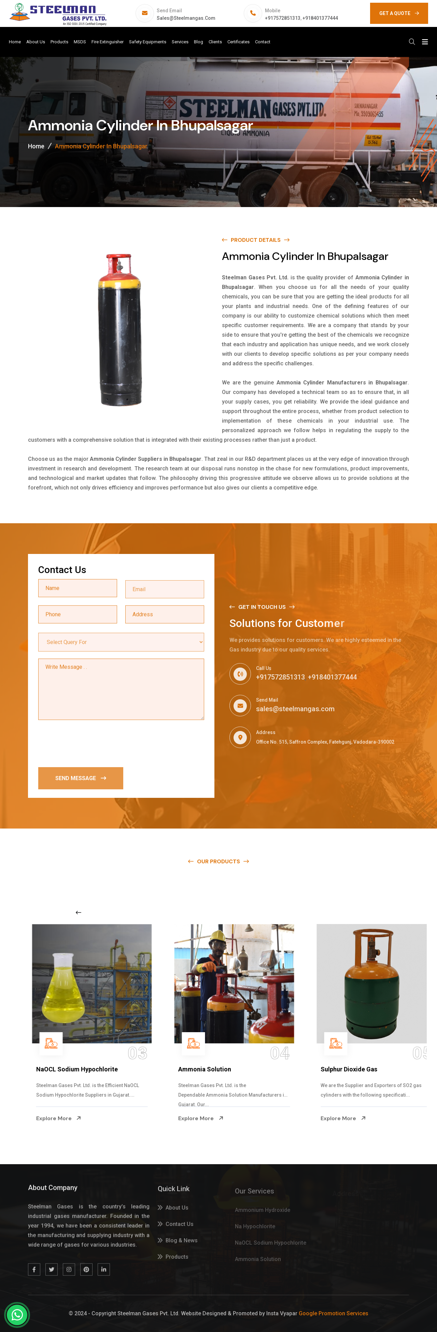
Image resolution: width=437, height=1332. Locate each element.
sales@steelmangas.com (186, 18)
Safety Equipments (147, 41)
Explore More (43, 1118)
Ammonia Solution (331, 1069)
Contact (262, 41)
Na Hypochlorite (43, 1069)
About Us (35, 41)
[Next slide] (339, 912)
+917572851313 (282, 18)
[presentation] (90, 744)
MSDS (80, 41)
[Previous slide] (78, 912)
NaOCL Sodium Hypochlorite (203, 1069)
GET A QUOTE (399, 13)
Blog (198, 41)
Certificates (238, 41)
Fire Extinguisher (107, 41)
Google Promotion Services (333, 1313)
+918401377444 (320, 18)
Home (15, 41)
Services (180, 41)
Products (59, 41)
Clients (215, 41)
